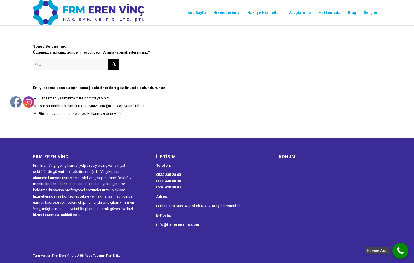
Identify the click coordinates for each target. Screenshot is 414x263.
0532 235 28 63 (168, 175)
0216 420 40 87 (168, 187)
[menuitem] (197, 12)
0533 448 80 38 (168, 181)
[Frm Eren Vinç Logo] (88, 12)
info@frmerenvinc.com (177, 224)
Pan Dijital (113, 256)
